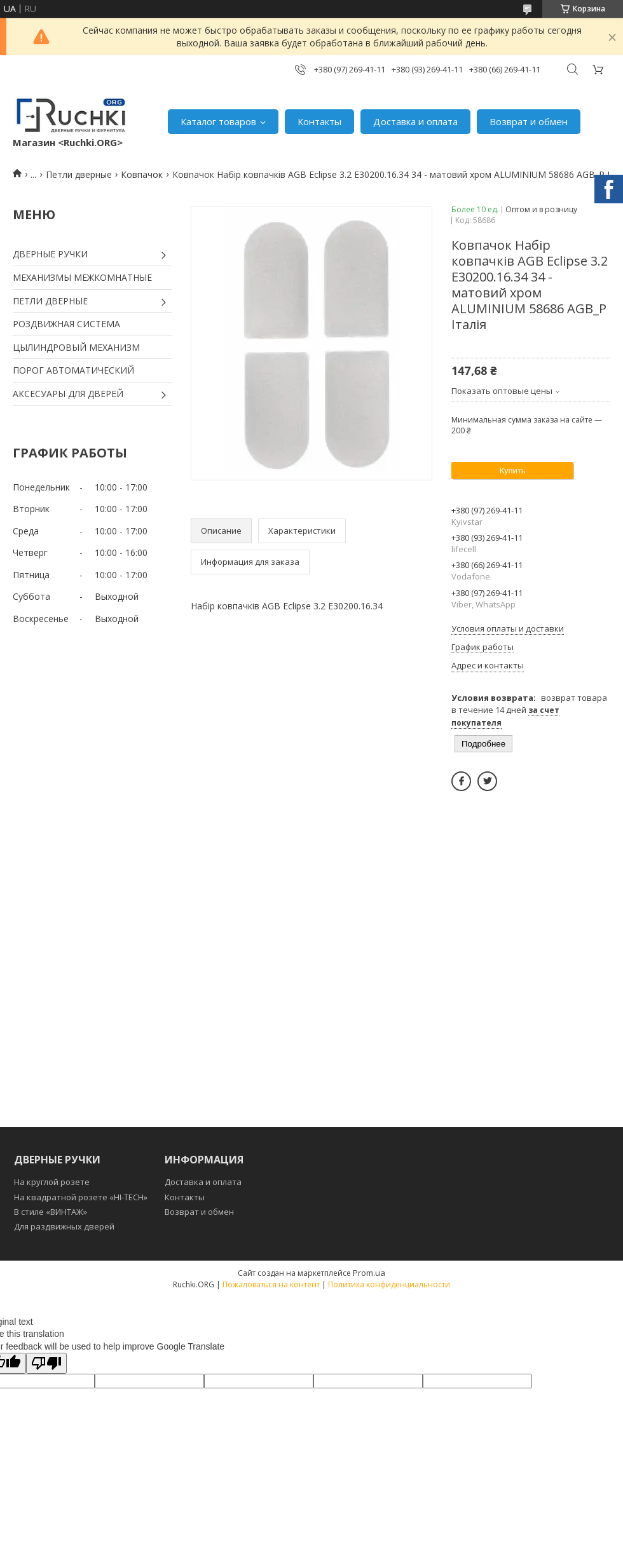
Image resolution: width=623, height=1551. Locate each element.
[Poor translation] (46, 1363)
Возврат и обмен (528, 121)
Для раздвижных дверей (64, 1226)
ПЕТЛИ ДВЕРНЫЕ (50, 301)
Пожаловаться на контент (271, 1284)
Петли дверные (79, 174)
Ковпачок (142, 174)
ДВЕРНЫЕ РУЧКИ (50, 254)
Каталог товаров (218, 121)
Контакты (319, 121)
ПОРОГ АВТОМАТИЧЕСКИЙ (73, 370)
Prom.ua (369, 1272)
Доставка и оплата (415, 121)
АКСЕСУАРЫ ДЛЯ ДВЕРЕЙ (68, 394)
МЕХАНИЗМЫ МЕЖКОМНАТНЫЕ (82, 277)
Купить (512, 470)
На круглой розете (52, 1182)
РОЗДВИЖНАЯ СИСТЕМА (66, 324)
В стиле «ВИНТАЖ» (50, 1211)
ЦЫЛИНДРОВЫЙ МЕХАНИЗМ (76, 347)
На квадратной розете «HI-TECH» (80, 1197)
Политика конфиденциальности (389, 1284)
